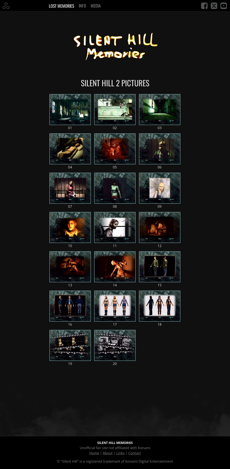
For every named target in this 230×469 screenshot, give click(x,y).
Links (120, 453)
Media (96, 6)
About (108, 453)
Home (94, 453)
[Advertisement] (115, 400)
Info (82, 6)
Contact (134, 453)
